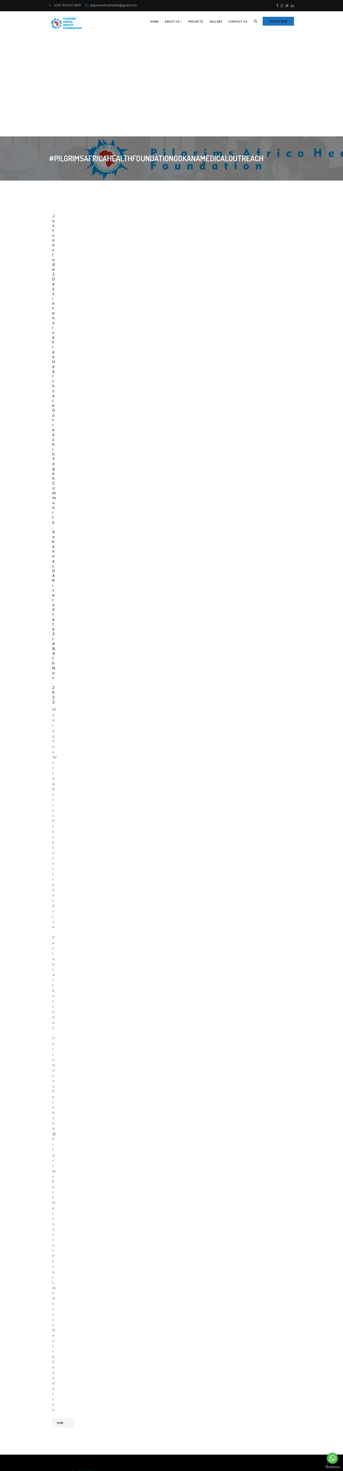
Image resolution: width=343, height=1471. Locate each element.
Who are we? (123, 1381)
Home (154, 21)
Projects (195, 21)
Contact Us (237, 21)
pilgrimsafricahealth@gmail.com (111, 5)
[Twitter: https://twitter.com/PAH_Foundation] (190, 1430)
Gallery (215, 21)
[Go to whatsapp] (332, 1458)
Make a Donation (126, 1397)
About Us (172, 21)
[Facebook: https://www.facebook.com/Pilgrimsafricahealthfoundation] (177, 1430)
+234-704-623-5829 (197, 1412)
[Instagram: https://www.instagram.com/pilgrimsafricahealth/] (184, 1430)
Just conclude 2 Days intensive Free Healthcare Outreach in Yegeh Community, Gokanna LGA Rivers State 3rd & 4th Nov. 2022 (54, 354)
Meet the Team (124, 1412)
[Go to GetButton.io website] (332, 1466)
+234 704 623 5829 (65, 5)
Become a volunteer (128, 1389)
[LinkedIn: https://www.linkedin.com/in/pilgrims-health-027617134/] (197, 1430)
